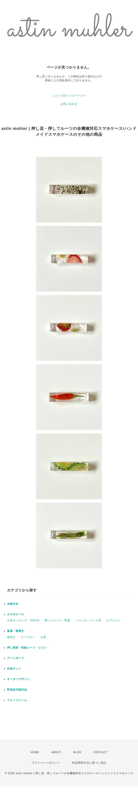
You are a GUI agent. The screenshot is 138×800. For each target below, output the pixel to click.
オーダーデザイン (18, 679)
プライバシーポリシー (46, 762)
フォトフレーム (17, 700)
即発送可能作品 (17, 689)
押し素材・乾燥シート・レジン (27, 647)
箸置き (11, 637)
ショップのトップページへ (69, 95)
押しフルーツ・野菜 (57, 620)
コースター (28, 637)
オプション (113, 620)
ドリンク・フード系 (88, 620)
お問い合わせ (69, 104)
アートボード (15, 658)
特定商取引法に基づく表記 (89, 762)
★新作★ (12, 603)
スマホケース (15, 614)
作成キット (14, 668)
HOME (35, 752)
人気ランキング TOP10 (23, 620)
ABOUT (56, 752)
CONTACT (100, 752)
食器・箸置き (15, 631)
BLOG (77, 752)
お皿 (43, 637)
